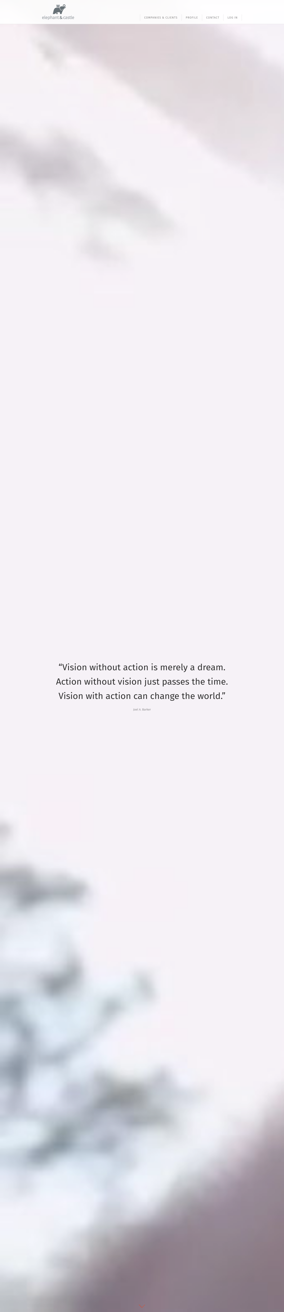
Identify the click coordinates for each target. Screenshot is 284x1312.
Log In (232, 17)
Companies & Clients (161, 17)
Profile (192, 17)
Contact (212, 17)
